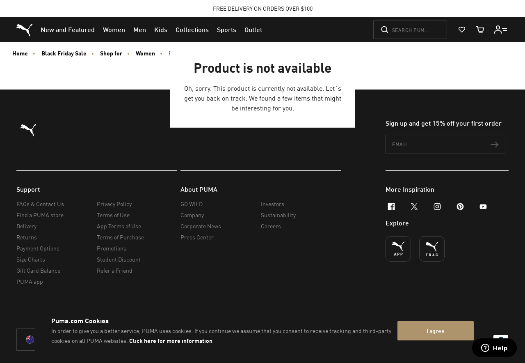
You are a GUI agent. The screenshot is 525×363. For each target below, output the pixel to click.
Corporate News (200, 226)
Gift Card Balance (38, 270)
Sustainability (278, 214)
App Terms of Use (119, 226)
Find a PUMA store (40, 214)
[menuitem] (68, 29)
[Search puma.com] (410, 30)
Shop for (111, 53)
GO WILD (191, 203)
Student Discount (119, 259)
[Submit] (384, 29)
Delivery (26, 226)
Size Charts (30, 259)
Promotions (111, 248)
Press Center (197, 237)
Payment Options (37, 248)
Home (20, 53)
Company (192, 214)
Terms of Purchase (120, 237)
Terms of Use (113, 214)
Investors (272, 203)
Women (145, 53)
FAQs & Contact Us (40, 203)
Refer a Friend (114, 270)
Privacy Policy (114, 203)
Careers (271, 226)
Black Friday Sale (64, 53)
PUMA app (29, 281)
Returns (26, 237)
